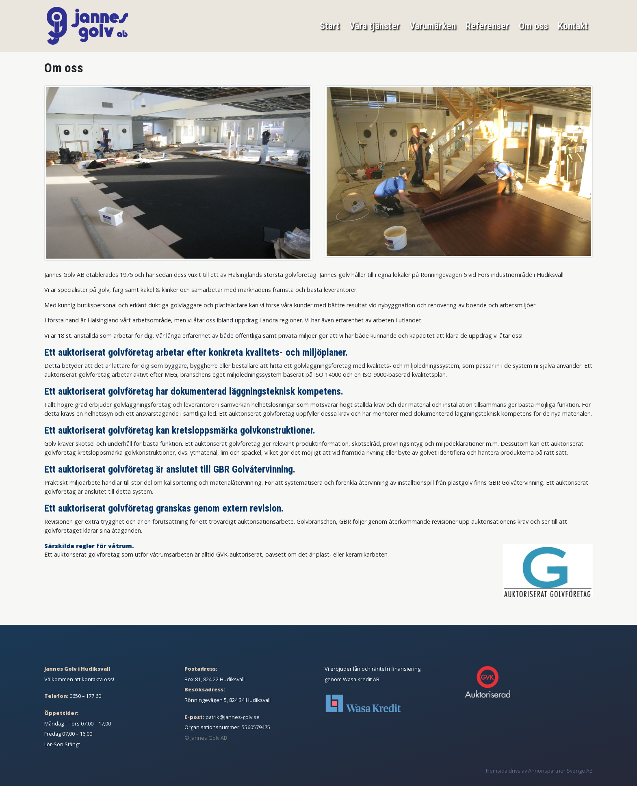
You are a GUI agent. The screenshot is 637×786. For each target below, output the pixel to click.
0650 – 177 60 (85, 696)
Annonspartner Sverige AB (560, 770)
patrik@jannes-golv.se (233, 717)
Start (330, 25)
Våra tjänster (374, 25)
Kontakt (573, 25)
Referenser (487, 25)
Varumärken (433, 25)
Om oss (533, 25)
